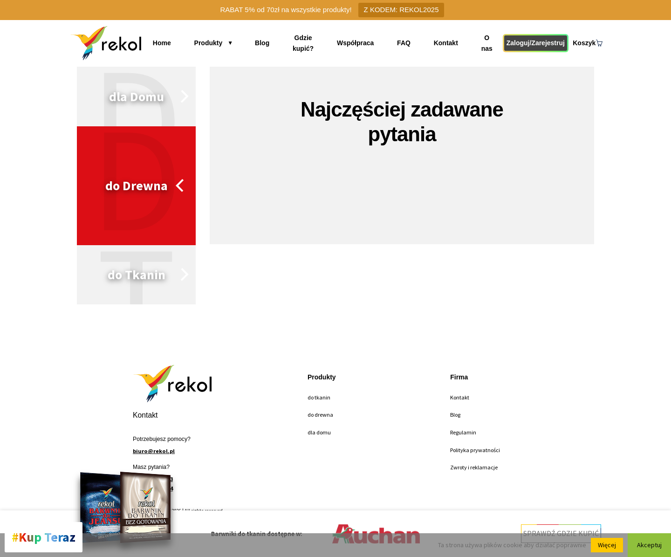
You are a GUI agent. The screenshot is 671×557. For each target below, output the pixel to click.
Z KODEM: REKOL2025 (401, 10)
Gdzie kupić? (304, 43)
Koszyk (586, 43)
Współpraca (361, 43)
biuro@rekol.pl (154, 450)
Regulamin (463, 432)
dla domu (319, 432)
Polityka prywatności (475, 450)
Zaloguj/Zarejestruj (531, 43)
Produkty (211, 43)
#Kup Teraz (43, 537)
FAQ (404, 43)
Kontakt (441, 43)
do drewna (320, 414)
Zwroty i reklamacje (474, 467)
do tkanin (319, 397)
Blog (259, 43)
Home (170, 43)
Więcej (607, 545)
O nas (480, 43)
